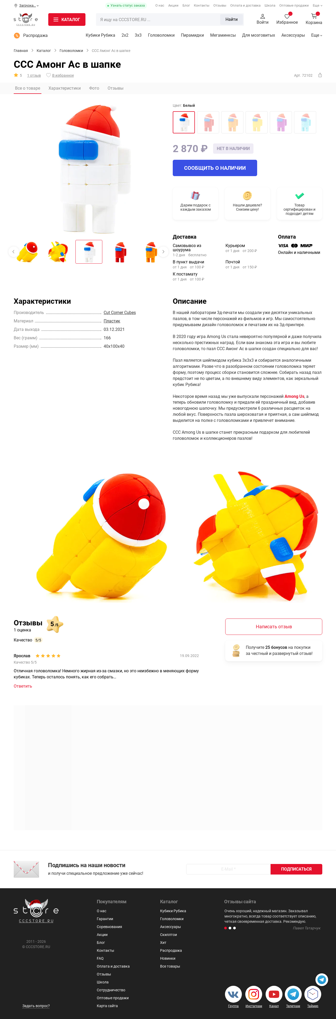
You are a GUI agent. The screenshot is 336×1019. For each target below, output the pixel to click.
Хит (163, 942)
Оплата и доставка (245, 5)
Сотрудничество (111, 990)
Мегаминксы (223, 35)
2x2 (125, 35)
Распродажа (31, 35)
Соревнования (109, 927)
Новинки (167, 958)
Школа (270, 5)
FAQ (100, 958)
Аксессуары (293, 35)
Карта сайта (107, 1006)
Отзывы (219, 5)
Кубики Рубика (100, 35)
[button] (225, 928)
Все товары (170, 966)
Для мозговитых (258, 35)
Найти (231, 19)
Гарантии (105, 919)
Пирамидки (192, 35)
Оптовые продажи (294, 5)
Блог (186, 5)
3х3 (138, 35)
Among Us (294, 396)
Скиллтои (168, 935)
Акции (173, 5)
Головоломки (161, 35)
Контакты (201, 5)
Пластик (112, 320)
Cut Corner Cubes (120, 312)
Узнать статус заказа (128, 5)
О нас (159, 5)
